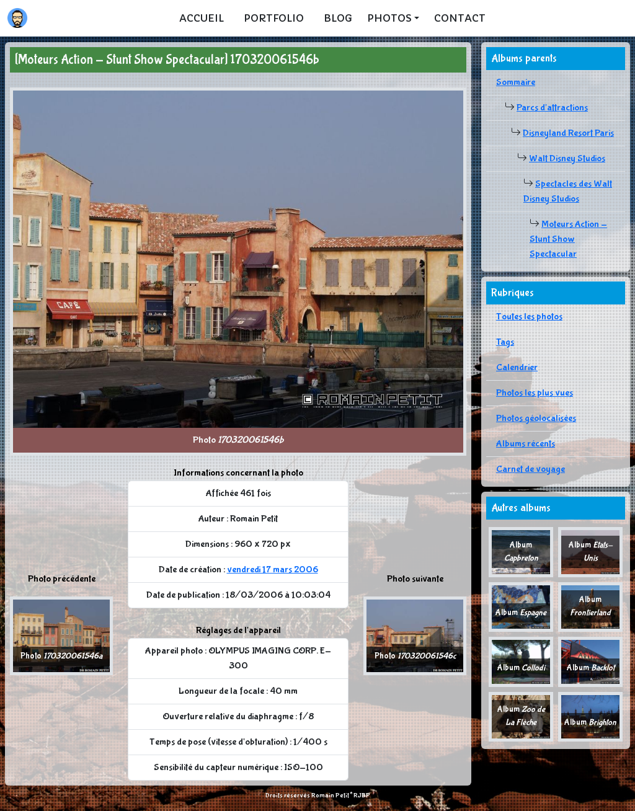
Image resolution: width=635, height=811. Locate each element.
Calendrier (517, 367)
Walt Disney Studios (567, 158)
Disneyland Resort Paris (568, 133)
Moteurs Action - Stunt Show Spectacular (568, 239)
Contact (460, 18)
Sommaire (515, 82)
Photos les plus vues (534, 393)
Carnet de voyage (530, 469)
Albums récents (525, 444)
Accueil (201, 18)
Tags (505, 342)
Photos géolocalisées (536, 418)
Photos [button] (389, 18)
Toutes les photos (529, 316)
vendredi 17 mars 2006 (272, 569)
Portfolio (274, 18)
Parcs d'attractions (552, 107)
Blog (338, 18)
